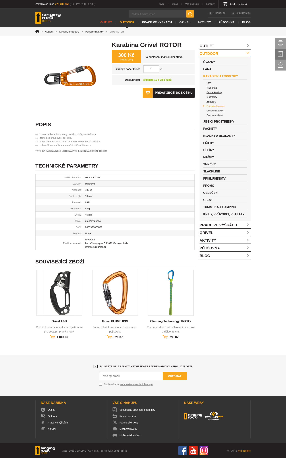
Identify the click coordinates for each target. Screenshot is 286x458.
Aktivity (204, 22)
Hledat (190, 14)
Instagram (204, 450)
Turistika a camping (219, 207)
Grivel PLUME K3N (115, 321)
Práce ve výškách (157, 22)
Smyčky (209, 164)
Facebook (182, 450)
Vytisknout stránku (280, 43)
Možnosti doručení (129, 435)
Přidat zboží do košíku (173, 92)
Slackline (211, 171)
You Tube (193, 450)
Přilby (208, 143)
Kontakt (280, 65)
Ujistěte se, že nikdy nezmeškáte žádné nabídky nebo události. (146, 366)
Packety (210, 128)
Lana (207, 69)
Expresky (210, 101)
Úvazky (209, 62)
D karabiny (211, 97)
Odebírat (174, 376)
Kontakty (210, 4)
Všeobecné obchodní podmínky (137, 409)
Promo (208, 185)
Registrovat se (243, 13)
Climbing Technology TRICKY (170, 321)
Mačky (208, 157)
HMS (208, 83)
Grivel (184, 22)
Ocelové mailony (214, 115)
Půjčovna (227, 22)
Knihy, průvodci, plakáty (223, 214)
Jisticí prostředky (218, 121)
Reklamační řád (128, 416)
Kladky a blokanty (219, 135)
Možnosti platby (128, 428)
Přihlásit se (219, 13)
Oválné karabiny (214, 92)
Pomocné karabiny (94, 32)
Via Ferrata (211, 88)
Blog (246, 22)
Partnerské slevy (128, 422)
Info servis (280, 54)
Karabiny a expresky (69, 32)
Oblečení (210, 192)
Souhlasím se (128, 384)
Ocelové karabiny (214, 110)
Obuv (207, 200)
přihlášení (155, 56)
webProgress (244, 451)
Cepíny (208, 150)
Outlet (106, 22)
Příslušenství (214, 178)
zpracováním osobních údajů (136, 384)
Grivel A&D (59, 321)
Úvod (162, 4)
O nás (175, 4)
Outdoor (126, 22)
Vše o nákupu (192, 4)
